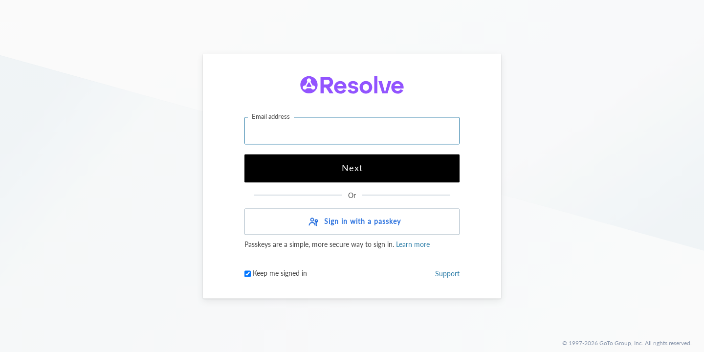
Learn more (412, 245)
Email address (271, 116)
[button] (352, 222)
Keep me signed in (275, 273)
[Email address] (352, 130)
